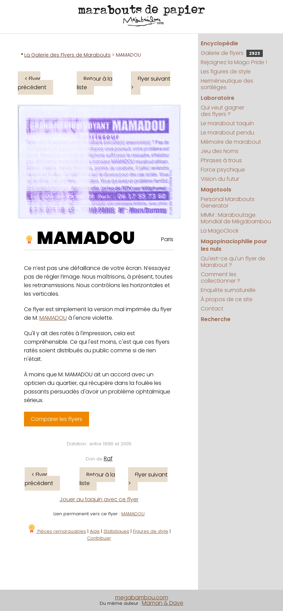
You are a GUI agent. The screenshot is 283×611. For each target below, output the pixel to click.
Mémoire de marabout (231, 142)
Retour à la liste (94, 83)
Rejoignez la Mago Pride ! (234, 62)
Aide (95, 531)
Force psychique (223, 170)
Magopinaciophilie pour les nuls (234, 245)
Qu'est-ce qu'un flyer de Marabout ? (233, 262)
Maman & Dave (162, 603)
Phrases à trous (221, 160)
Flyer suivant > (150, 83)
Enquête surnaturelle (228, 290)
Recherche (216, 319)
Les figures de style (226, 71)
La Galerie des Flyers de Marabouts (67, 54)
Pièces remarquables (56, 531)
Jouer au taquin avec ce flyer (99, 499)
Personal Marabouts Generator (228, 202)
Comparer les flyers (56, 419)
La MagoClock (219, 231)
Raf (108, 458)
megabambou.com (141, 597)
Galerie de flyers (232, 53)
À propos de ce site (227, 299)
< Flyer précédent (32, 83)
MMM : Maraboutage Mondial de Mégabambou (236, 218)
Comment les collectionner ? (220, 277)
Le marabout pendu (227, 133)
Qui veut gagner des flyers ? (222, 111)
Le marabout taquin (227, 123)
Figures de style (150, 531)
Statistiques (116, 531)
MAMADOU (86, 238)
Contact (212, 309)
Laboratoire (217, 98)
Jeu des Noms (219, 151)
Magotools (216, 189)
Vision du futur (220, 179)
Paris (167, 239)
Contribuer (99, 538)
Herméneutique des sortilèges (227, 84)
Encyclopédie (219, 43)
